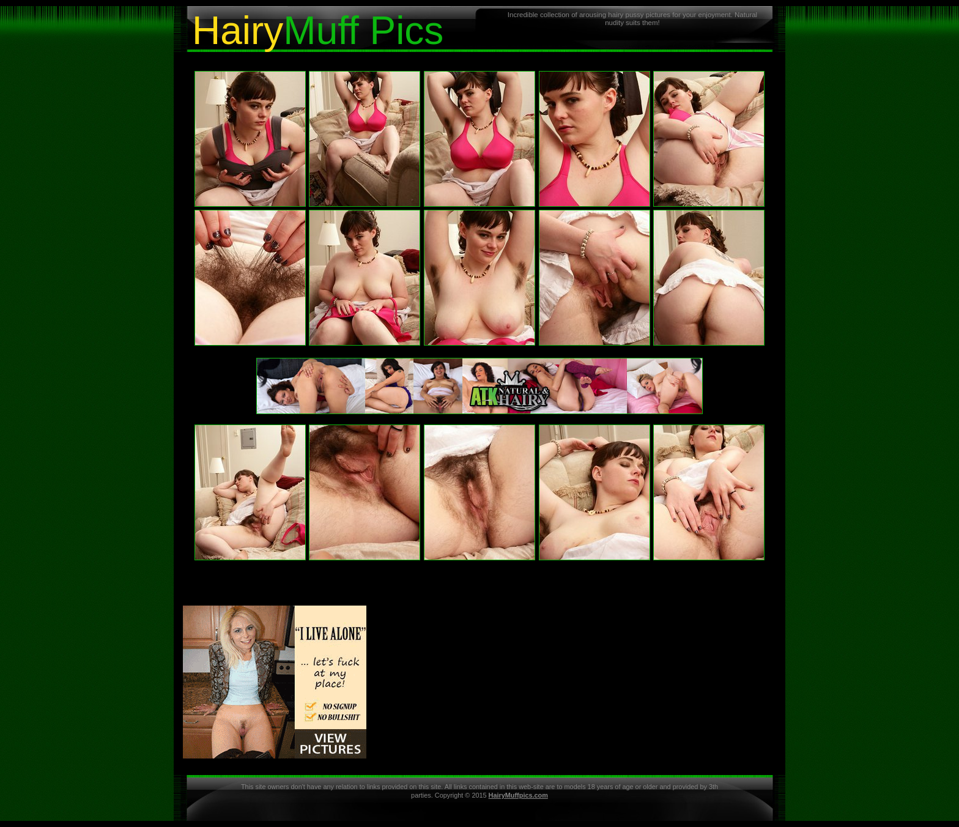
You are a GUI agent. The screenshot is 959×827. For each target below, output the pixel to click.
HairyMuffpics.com (518, 795)
